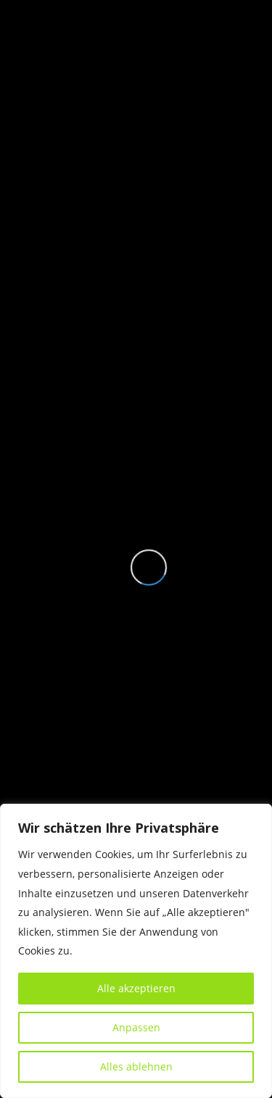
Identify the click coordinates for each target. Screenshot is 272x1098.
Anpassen (136, 1027)
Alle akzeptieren (136, 988)
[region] (136, 951)
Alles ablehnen (136, 1066)
